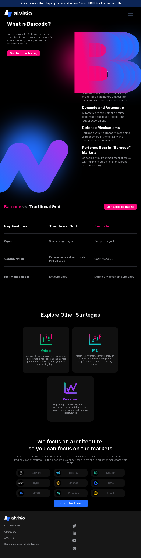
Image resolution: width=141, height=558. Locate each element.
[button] (130, 14)
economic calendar (63, 459)
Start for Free (70, 503)
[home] (64, 13)
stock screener (86, 459)
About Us (9, 538)
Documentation (12, 525)
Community (10, 531)
